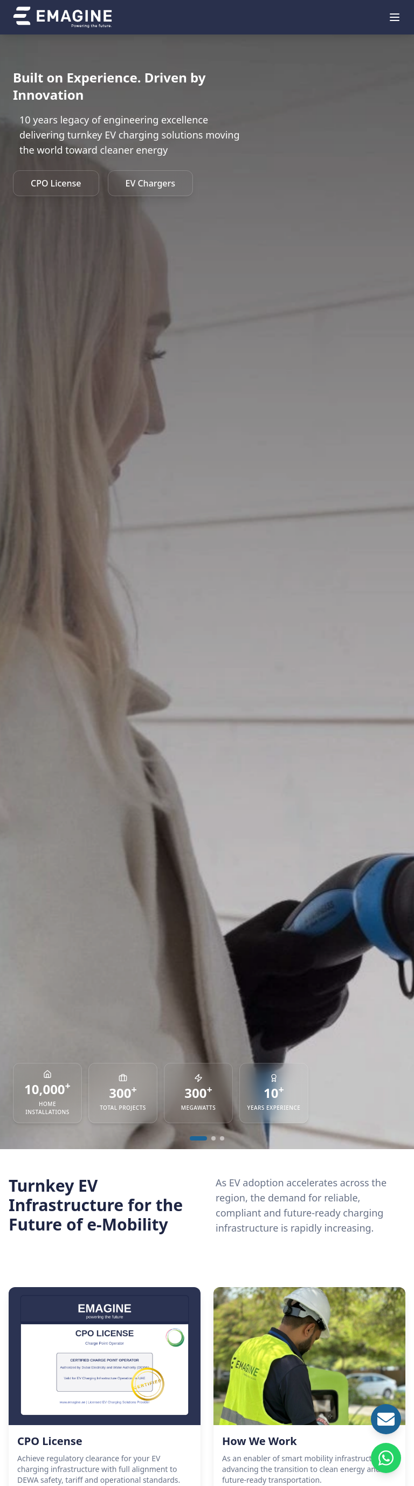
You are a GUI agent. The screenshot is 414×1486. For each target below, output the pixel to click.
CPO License (56, 183)
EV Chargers (151, 183)
